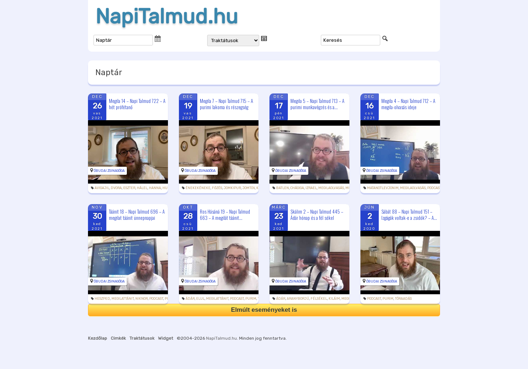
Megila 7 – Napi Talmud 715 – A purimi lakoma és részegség (226, 104)
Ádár (190, 298)
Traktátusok (141, 338)
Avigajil (102, 188)
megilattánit (122, 298)
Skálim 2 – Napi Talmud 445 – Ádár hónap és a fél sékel (316, 214)
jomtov (248, 188)
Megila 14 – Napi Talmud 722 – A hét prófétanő (137, 104)
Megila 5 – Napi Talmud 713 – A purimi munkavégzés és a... (317, 104)
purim (250, 298)
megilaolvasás (331, 188)
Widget (165, 338)
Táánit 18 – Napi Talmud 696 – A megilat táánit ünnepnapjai (137, 214)
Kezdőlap (97, 338)
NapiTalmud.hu (166, 16)
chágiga (297, 188)
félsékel (319, 298)
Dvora (116, 188)
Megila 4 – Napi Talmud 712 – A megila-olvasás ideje (408, 104)
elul (200, 298)
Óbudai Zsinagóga (109, 171)
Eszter (129, 188)
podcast (434, 188)
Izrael (311, 188)
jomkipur (232, 188)
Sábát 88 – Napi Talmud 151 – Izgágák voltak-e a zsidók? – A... (409, 214)
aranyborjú (298, 298)
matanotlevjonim (383, 188)
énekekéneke (198, 188)
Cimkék (118, 338)
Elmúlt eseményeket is (264, 309)
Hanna (155, 188)
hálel (142, 188)
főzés (217, 188)
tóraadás (403, 298)
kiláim (334, 298)
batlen (282, 188)
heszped (102, 298)
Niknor (141, 298)
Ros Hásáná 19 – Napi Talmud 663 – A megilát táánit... (225, 214)
